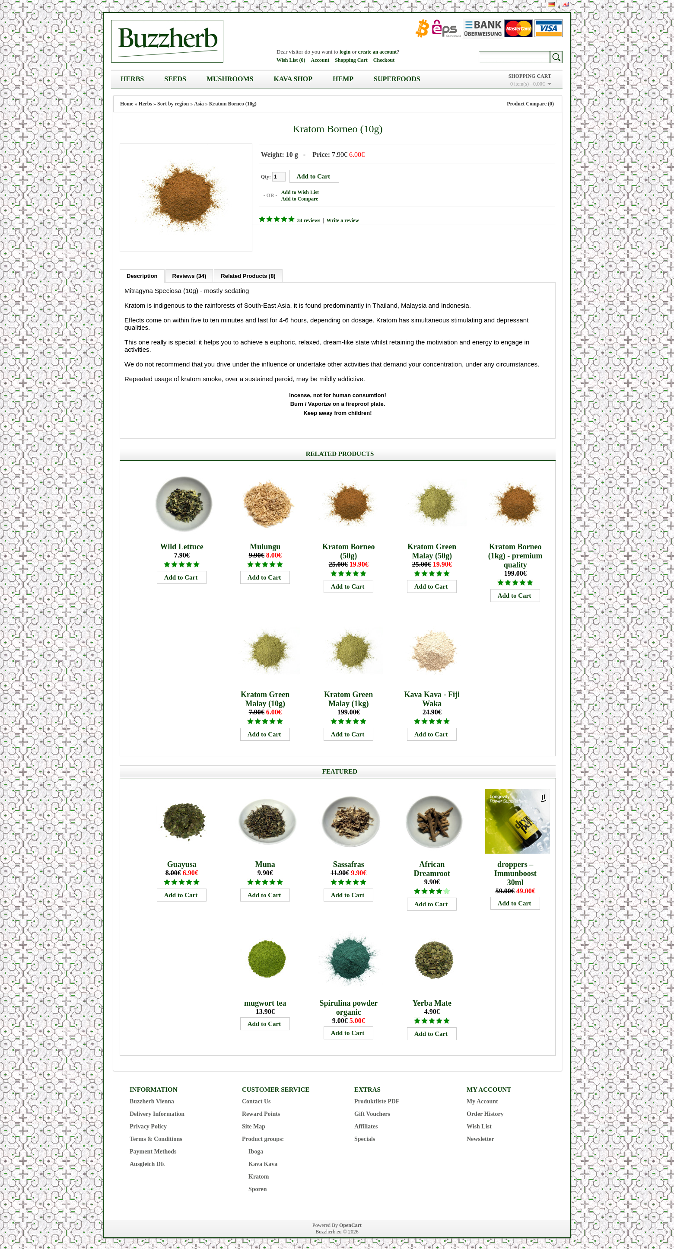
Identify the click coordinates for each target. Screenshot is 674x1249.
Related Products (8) (248, 274)
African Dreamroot (432, 867)
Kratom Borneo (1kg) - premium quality (515, 553)
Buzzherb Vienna (152, 1099)
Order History (485, 1112)
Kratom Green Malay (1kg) (348, 697)
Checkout (383, 60)
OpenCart (350, 1223)
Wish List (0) (291, 60)
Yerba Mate (431, 1001)
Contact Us (256, 1099)
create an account (377, 52)
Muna (265, 862)
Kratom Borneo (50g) (348, 549)
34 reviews (306, 220)
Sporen (257, 1187)
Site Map (253, 1124)
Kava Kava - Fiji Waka (432, 697)
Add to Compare (297, 198)
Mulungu (265, 544)
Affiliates (366, 1124)
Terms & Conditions (156, 1137)
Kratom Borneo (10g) (233, 104)
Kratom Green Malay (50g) (431, 549)
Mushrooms (230, 79)
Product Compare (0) (530, 104)
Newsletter (480, 1137)
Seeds (175, 79)
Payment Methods (153, 1149)
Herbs (132, 79)
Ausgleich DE (147, 1162)
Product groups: (263, 1137)
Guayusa (182, 862)
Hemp (343, 79)
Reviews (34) (189, 274)
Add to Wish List (298, 192)
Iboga (255, 1149)
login (345, 52)
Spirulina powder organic (348, 1005)
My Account (482, 1099)
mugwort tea (265, 1001)
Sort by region (173, 104)
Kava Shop (292, 79)
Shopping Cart (351, 60)
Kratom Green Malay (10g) (265, 697)
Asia (199, 104)
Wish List (479, 1124)
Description (142, 274)
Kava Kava (262, 1162)
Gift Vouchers (372, 1112)
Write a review (340, 220)
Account (320, 60)
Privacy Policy (148, 1124)
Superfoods (397, 79)
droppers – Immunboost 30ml (515, 871)
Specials (364, 1137)
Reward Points (261, 1112)
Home (127, 104)
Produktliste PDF (376, 1099)
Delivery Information (157, 1112)
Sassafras (348, 862)
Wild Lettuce (181, 544)
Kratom (258, 1174)
